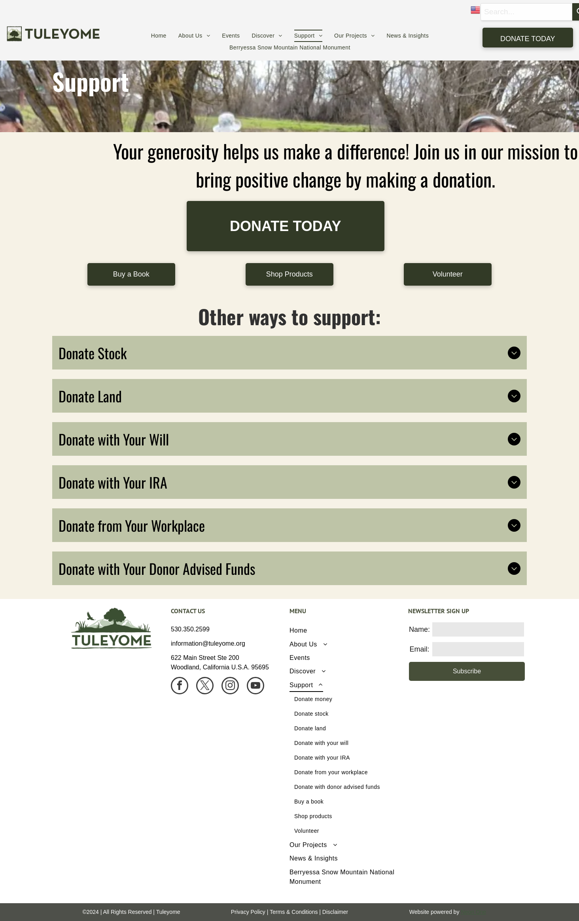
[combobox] (526, 12)
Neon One (473, 912)
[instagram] (230, 686)
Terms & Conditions (294, 912)
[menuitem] (158, 36)
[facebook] (179, 686)
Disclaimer (335, 912)
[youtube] (255, 686)
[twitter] (205, 686)
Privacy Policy (248, 912)
